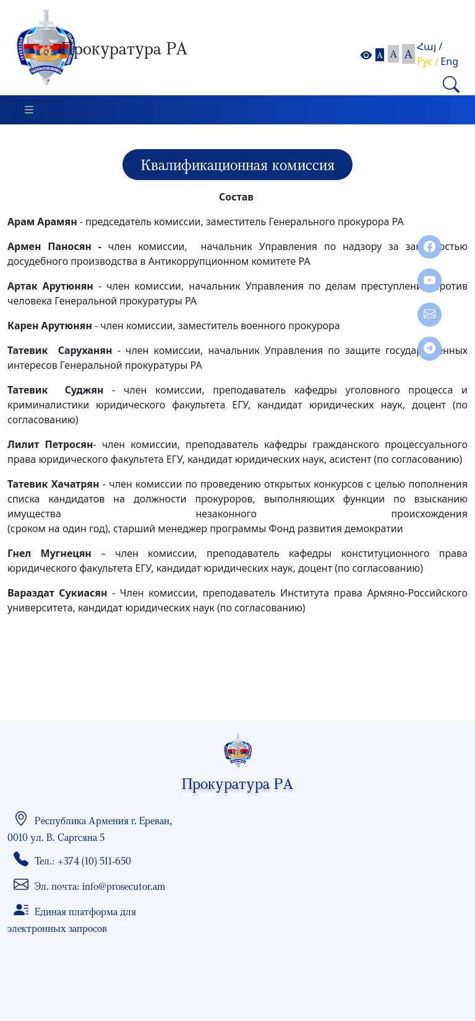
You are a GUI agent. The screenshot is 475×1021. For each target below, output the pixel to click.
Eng (449, 61)
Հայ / (429, 46)
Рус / (428, 61)
